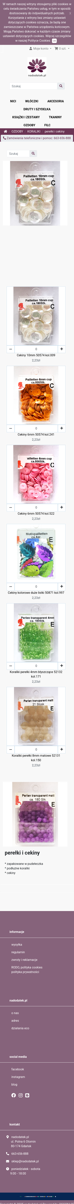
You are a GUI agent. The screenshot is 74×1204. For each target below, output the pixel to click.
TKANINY (55, 117)
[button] (62, 48)
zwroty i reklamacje (24, 960)
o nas (15, 1013)
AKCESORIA (55, 101)
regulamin (18, 952)
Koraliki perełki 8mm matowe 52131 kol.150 (36, 758)
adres (15, 1020)
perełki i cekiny (55, 131)
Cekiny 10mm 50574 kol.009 (36, 355)
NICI (13, 101)
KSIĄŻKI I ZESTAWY (26, 117)
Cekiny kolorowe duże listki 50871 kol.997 (36, 592)
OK (54, 40)
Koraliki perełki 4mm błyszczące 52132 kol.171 (36, 674)
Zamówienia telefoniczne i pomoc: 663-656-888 (37, 138)
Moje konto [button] (39, 48)
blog (14, 1084)
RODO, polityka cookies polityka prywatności (27, 970)
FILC (47, 125)
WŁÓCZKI (31, 101)
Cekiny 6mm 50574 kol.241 (36, 434)
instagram (18, 1077)
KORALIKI (33, 131)
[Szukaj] (33, 86)
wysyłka (16, 944)
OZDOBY (29, 125)
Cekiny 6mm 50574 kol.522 (36, 513)
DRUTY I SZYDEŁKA (37, 109)
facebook (17, 1069)
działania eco (20, 1028)
